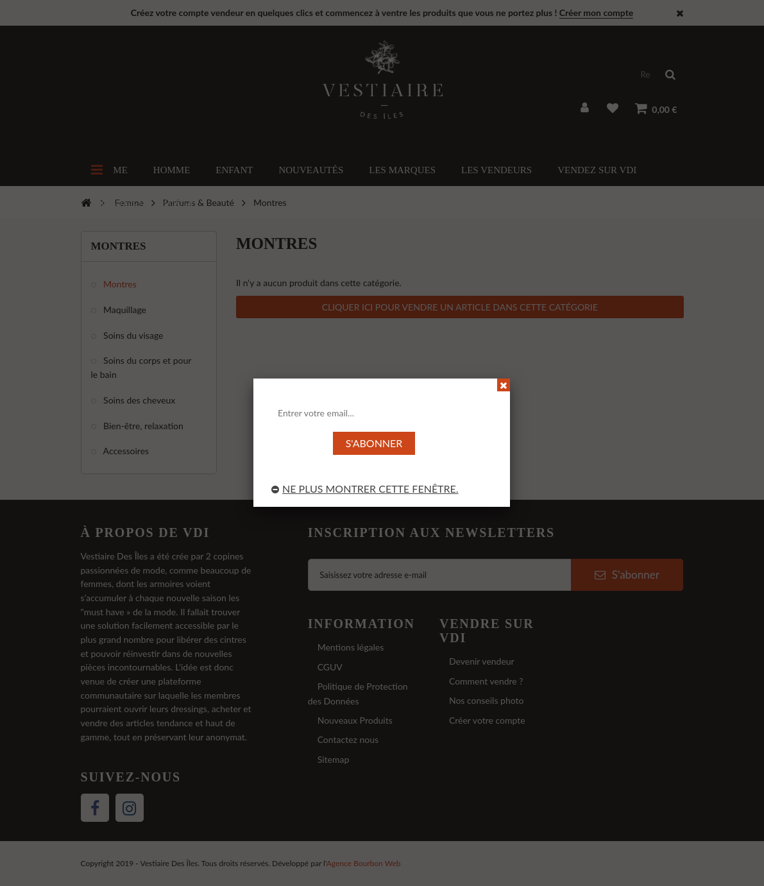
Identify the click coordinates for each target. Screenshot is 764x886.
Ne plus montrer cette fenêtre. (365, 488)
